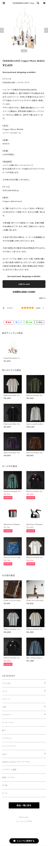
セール (4, 793)
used (4, 754)
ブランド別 (6, 683)
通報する (42, 298)
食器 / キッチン (8, 777)
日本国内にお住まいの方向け (24, 292)
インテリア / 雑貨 (9, 769)
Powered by (24, 821)
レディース (6, 699)
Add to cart (24, 284)
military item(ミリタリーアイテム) (16, 762)
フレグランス (7, 738)
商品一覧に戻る (24, 805)
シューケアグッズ (9, 746)
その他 (4, 785)
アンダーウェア (8, 722)
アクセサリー (7, 715)
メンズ (4, 691)
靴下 (4, 730)
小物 (4, 707)
